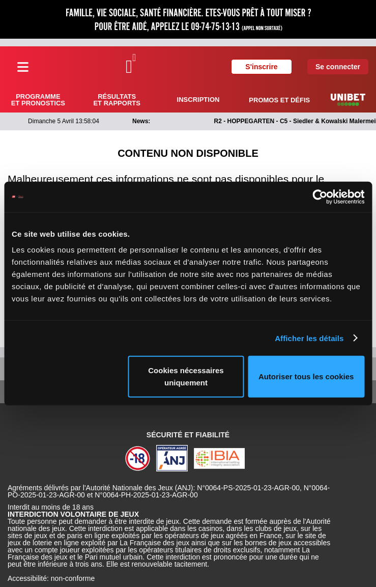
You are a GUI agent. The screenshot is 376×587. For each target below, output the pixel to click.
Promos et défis (279, 100)
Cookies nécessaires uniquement (185, 376)
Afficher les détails (309, 337)
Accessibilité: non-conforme (51, 578)
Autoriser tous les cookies (306, 376)
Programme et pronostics (38, 100)
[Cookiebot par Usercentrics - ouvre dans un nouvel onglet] (319, 196)
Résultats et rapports (116, 100)
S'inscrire (261, 67)
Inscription (198, 99)
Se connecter (337, 67)
